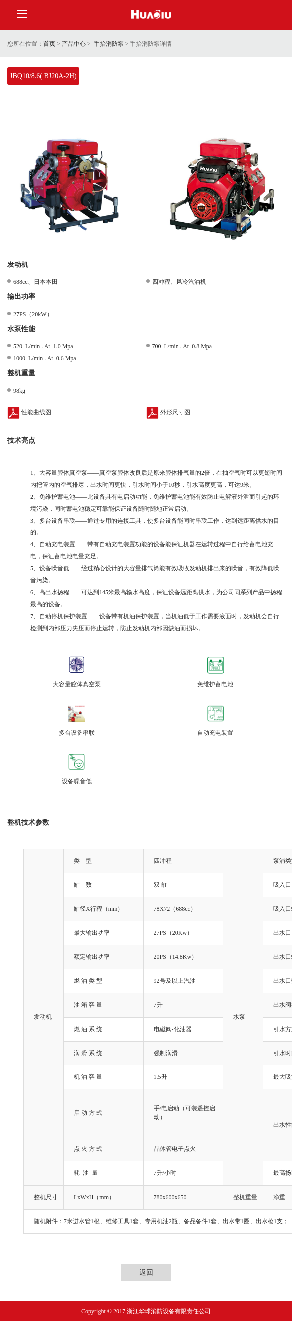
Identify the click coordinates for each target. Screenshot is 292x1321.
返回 (146, 1272)
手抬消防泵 (109, 43)
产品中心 (74, 43)
